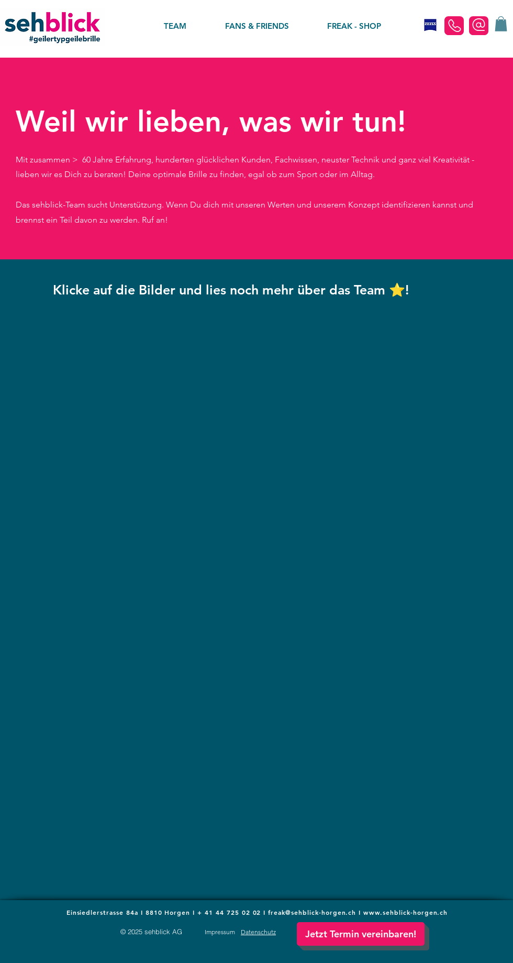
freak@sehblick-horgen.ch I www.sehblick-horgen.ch (358, 912)
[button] (501, 23)
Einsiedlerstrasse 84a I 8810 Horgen (129, 912)
